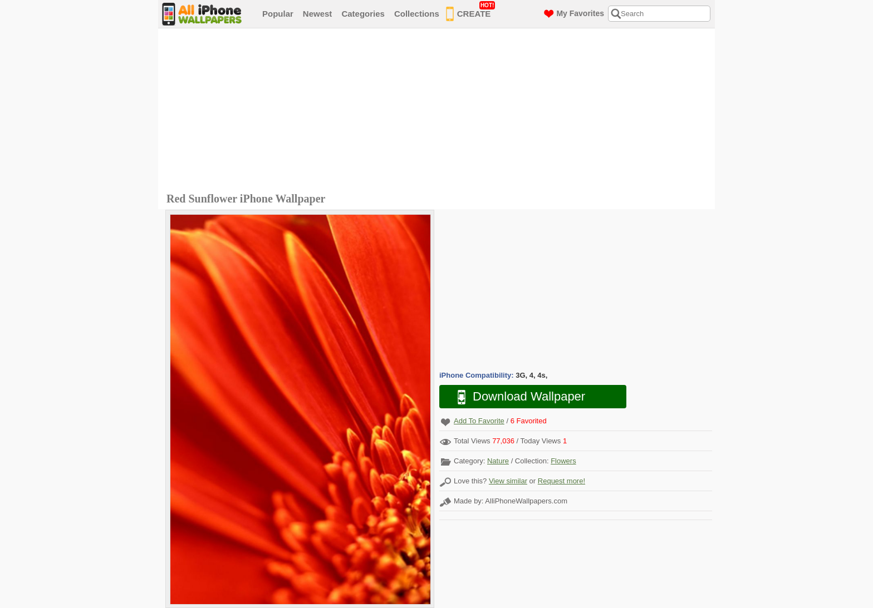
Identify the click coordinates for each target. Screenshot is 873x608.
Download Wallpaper (515, 396)
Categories (363, 13)
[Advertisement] (439, 112)
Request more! (561, 481)
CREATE (471, 11)
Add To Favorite (479, 421)
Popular (277, 13)
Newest (317, 13)
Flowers (563, 461)
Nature (498, 461)
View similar (508, 481)
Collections (416, 13)
